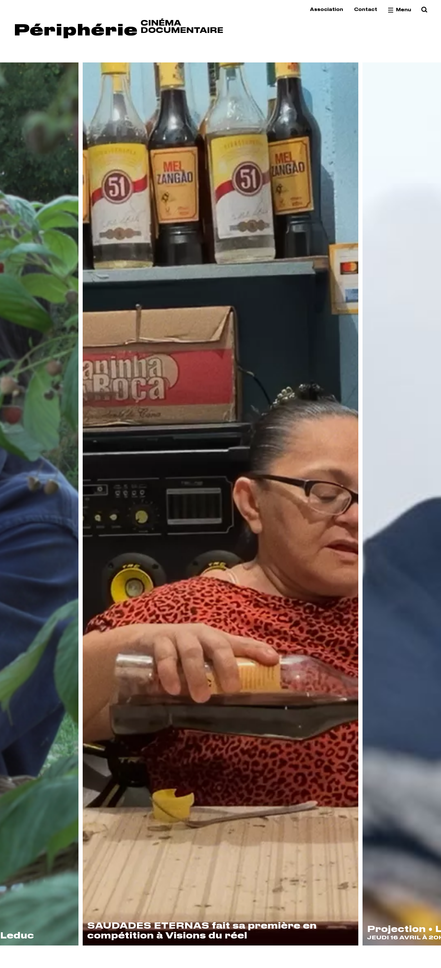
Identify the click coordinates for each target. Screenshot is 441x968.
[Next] (399, 503)
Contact (365, 10)
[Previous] (41, 503)
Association (326, 10)
